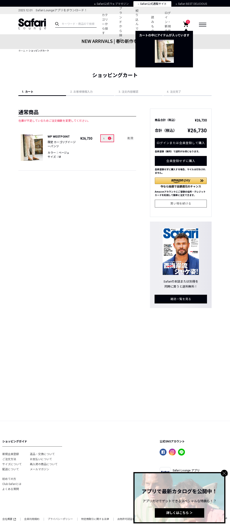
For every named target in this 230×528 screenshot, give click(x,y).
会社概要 (9, 519)
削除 (130, 138)
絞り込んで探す (136, 24)
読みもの (152, 24)
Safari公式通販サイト (152, 4)
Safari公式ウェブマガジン (112, 4)
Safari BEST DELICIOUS (191, 4)
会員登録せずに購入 (180, 161)
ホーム (21, 50)
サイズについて (12, 464)
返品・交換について (42, 454)
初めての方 (9, 479)
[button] (181, 182)
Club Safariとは (11, 484)
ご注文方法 (9, 459)
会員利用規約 (31, 519)
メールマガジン (39, 469)
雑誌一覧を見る (180, 299)
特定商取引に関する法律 (95, 519)
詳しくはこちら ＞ (179, 513)
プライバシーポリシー (60, 519)
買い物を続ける (180, 203)
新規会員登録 (10, 454)
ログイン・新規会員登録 (168, 24)
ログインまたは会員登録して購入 (181, 143)
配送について (10, 469)
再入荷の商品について (44, 464)
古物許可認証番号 (127, 519)
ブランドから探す (120, 24)
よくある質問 (10, 489)
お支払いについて (41, 459)
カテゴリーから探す (105, 24)
